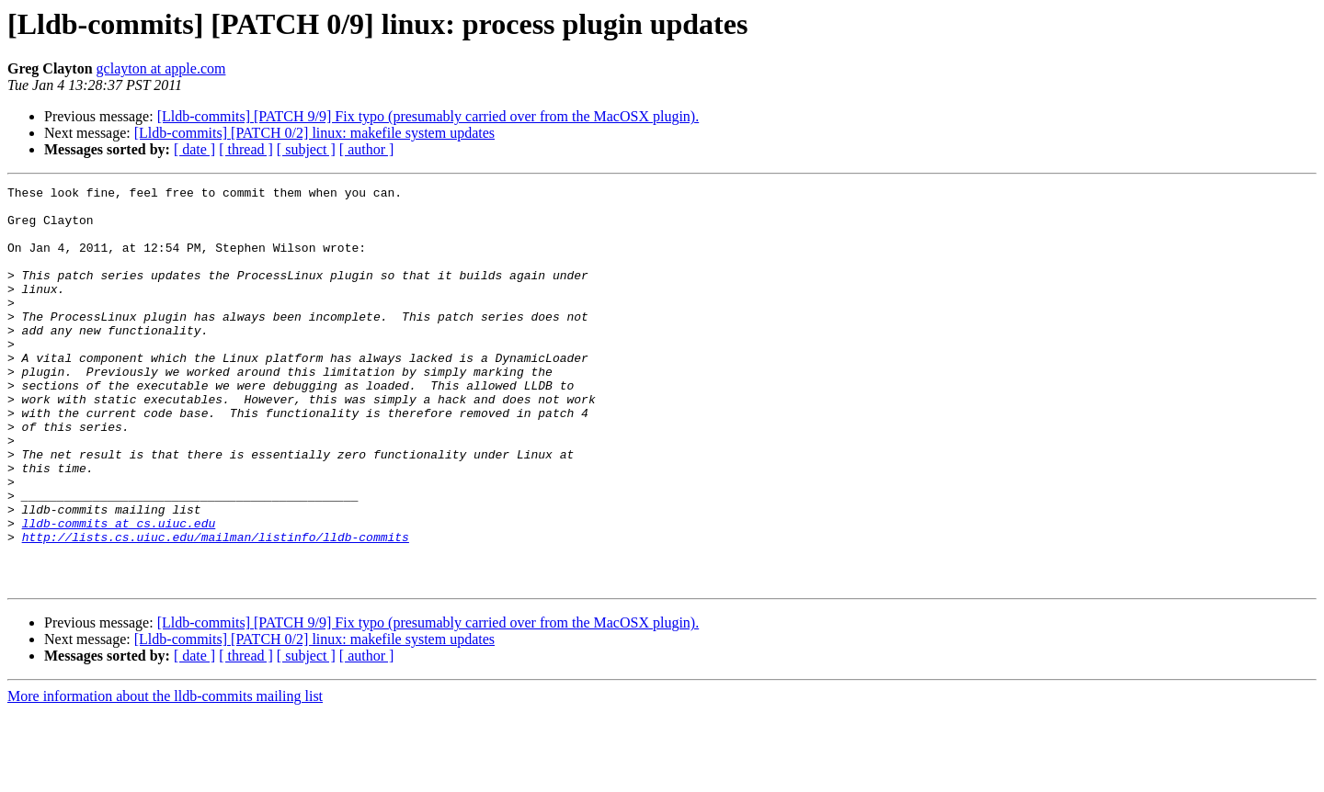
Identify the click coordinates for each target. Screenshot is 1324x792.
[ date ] (194, 149)
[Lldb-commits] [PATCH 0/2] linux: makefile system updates (314, 133)
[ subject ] (306, 149)
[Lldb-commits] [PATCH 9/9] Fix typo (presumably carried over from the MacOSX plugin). (428, 116)
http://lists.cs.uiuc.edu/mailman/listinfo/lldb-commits (215, 608)
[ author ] (366, 149)
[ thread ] (246, 149)
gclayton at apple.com (161, 68)
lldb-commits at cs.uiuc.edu (119, 591)
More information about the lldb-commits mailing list (165, 776)
